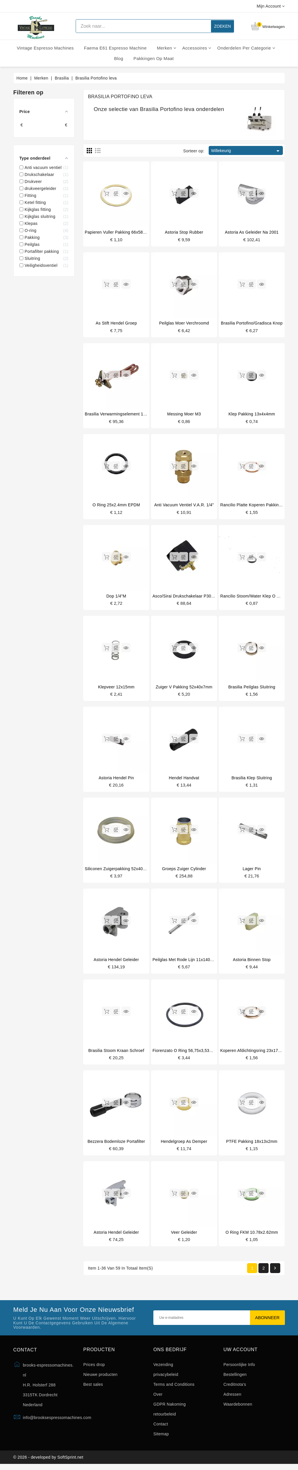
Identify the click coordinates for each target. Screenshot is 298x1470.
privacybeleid (165, 1378)
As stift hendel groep (116, 323)
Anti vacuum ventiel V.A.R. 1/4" (184, 506)
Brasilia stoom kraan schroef (116, 1053)
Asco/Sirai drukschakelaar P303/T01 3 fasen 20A (199, 597)
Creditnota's (235, 1388)
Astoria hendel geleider (116, 962)
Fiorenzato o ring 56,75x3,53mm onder (190, 1053)
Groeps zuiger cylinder (184, 870)
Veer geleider (184, 1235)
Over (158, 1398)
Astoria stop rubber (184, 232)
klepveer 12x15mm (116, 688)
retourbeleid (164, 1418)
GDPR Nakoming (169, 1408)
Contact (160, 1427)
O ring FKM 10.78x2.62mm (252, 1235)
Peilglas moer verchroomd (184, 323)
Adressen (233, 1398)
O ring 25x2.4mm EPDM (116, 506)
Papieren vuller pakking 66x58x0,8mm (121, 232)
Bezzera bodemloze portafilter (116, 1144)
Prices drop (94, 1368)
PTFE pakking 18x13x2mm (251, 1144)
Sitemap (161, 1437)
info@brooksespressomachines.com (57, 1421)
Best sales (93, 1388)
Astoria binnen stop (251, 962)
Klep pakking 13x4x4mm (251, 415)
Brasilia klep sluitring (251, 779)
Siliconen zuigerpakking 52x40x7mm (119, 870)
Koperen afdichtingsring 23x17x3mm (255, 1053)
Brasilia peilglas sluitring (251, 688)
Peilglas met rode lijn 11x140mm (184, 962)
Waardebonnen (238, 1408)
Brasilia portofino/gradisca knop (252, 323)
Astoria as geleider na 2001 (252, 232)
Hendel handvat (184, 779)
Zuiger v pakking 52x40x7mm (184, 688)
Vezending (163, 1368)
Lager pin (252, 870)
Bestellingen (235, 1378)
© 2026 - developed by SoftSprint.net (48, 1462)
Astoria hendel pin (116, 779)
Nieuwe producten (100, 1378)
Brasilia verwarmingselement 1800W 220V (125, 415)
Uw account (241, 1353)
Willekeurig (246, 150)
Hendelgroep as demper (184, 1144)
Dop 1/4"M (116, 597)
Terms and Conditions (173, 1388)
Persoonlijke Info (239, 1368)
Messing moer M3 (184, 415)
